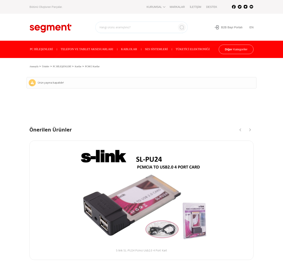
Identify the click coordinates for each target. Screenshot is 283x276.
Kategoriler (236, 49)
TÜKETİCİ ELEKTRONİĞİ (193, 49)
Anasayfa (33, 66)
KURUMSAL (156, 6)
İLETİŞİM (195, 6)
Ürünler (45, 66)
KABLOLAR (129, 49)
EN (251, 27)
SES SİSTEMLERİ (156, 49)
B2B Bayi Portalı (228, 27)
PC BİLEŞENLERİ (41, 49)
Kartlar (78, 66)
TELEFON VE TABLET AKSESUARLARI (87, 49)
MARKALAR (177, 6)
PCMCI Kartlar (92, 66)
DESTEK (211, 6)
